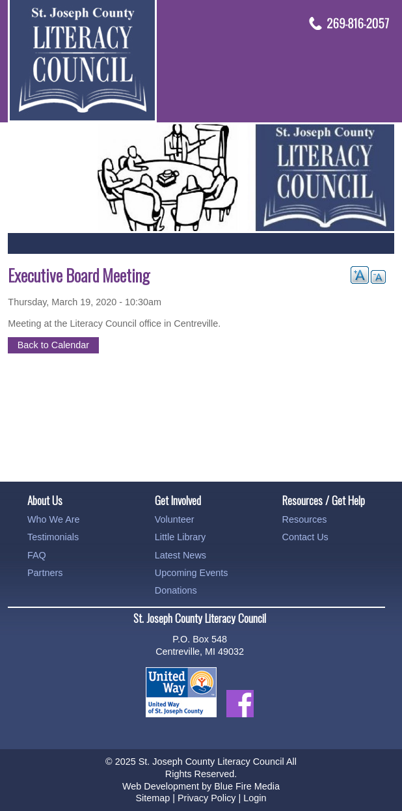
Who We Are (53, 519)
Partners (44, 573)
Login (254, 798)
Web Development (160, 786)
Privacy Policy (207, 798)
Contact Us (305, 537)
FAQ (36, 555)
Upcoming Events (191, 573)
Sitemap (152, 798)
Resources (304, 519)
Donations (176, 590)
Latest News (180, 555)
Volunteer (174, 519)
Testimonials (53, 537)
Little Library (180, 537)
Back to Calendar (53, 345)
